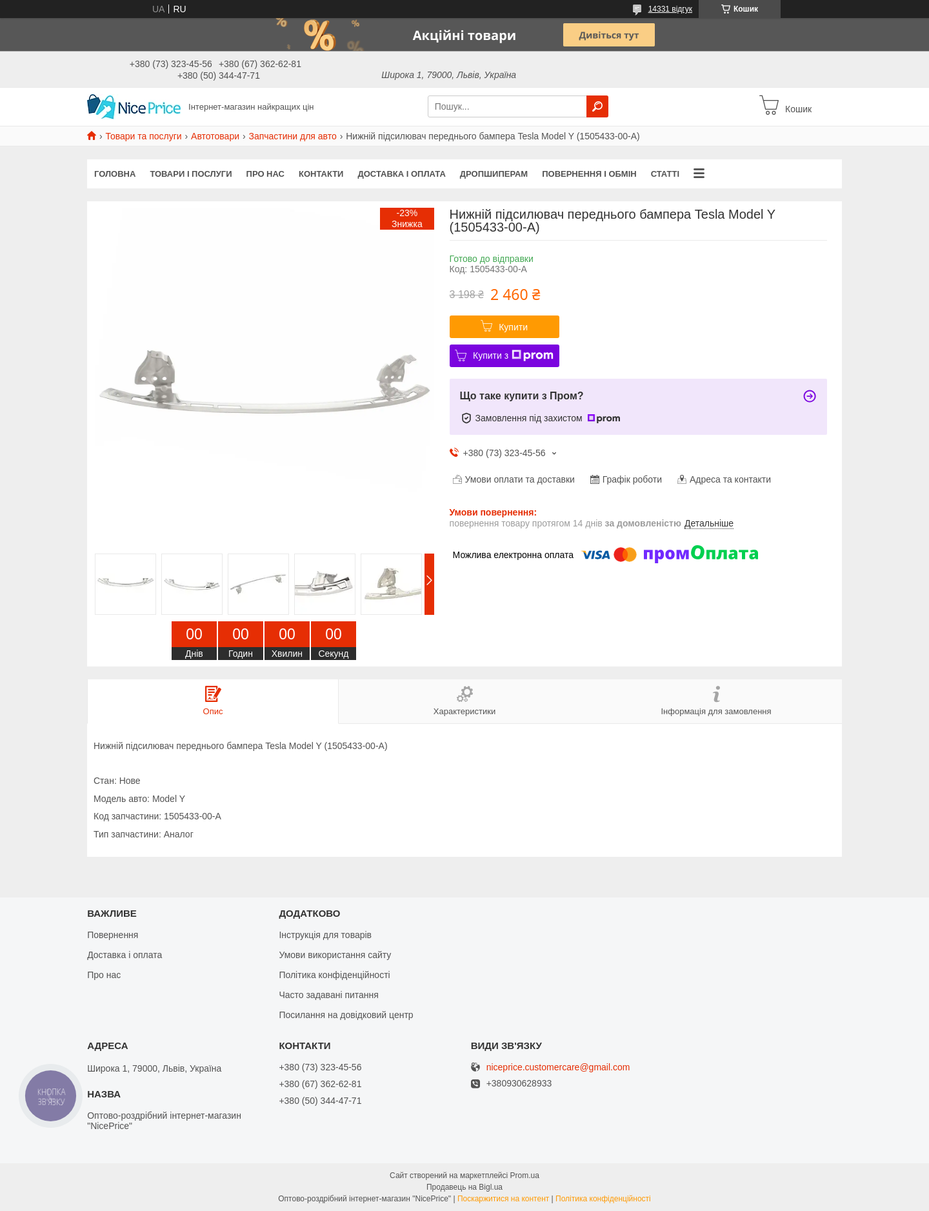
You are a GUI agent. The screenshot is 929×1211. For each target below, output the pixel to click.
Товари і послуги (191, 174)
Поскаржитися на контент (503, 1198)
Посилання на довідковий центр (346, 1015)
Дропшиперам (494, 174)
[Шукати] (597, 106)
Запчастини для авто (292, 136)
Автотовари (215, 136)
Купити (513, 327)
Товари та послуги (143, 136)
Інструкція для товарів (325, 935)
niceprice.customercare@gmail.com (558, 1067)
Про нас (265, 174)
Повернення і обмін (589, 174)
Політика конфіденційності (334, 975)
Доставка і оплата (401, 174)
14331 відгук (670, 9)
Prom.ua (524, 1175)
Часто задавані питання (329, 995)
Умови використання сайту (335, 955)
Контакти (321, 174)
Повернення (112, 935)
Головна (114, 174)
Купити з (513, 355)
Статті (665, 174)
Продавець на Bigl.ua (464, 1187)
